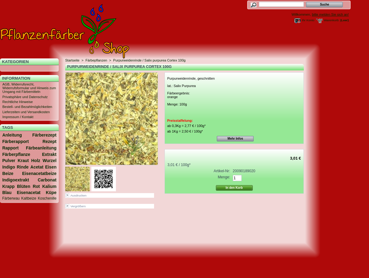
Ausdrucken (78, 195)
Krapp (8, 186)
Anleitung (12, 135)
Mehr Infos (235, 138)
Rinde (23, 167)
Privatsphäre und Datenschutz (25, 97)
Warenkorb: (331, 20)
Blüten (23, 186)
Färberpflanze (16, 154)
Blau (6, 192)
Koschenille (47, 198)
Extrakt (49, 154)
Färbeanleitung (41, 147)
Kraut (23, 160)
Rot (36, 186)
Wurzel (49, 160)
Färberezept (44, 135)
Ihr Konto (308, 20)
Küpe (51, 192)
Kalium (49, 186)
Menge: (224, 177)
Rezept (49, 141)
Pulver (8, 160)
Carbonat (47, 179)
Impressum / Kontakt (18, 117)
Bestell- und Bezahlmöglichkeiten (27, 107)
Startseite (72, 60)
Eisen (51, 167)
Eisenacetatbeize (39, 173)
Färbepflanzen (96, 60)
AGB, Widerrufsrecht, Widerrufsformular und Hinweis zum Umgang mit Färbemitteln (29, 87)
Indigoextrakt (15, 179)
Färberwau (11, 198)
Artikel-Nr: (222, 171)
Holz (35, 160)
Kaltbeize (28, 198)
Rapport (10, 147)
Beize (7, 173)
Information (16, 78)
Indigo (8, 167)
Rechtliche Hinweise (17, 102)
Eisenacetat (29, 192)
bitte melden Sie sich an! (330, 14)
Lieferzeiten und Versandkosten (26, 112)
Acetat (36, 167)
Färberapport (15, 141)
